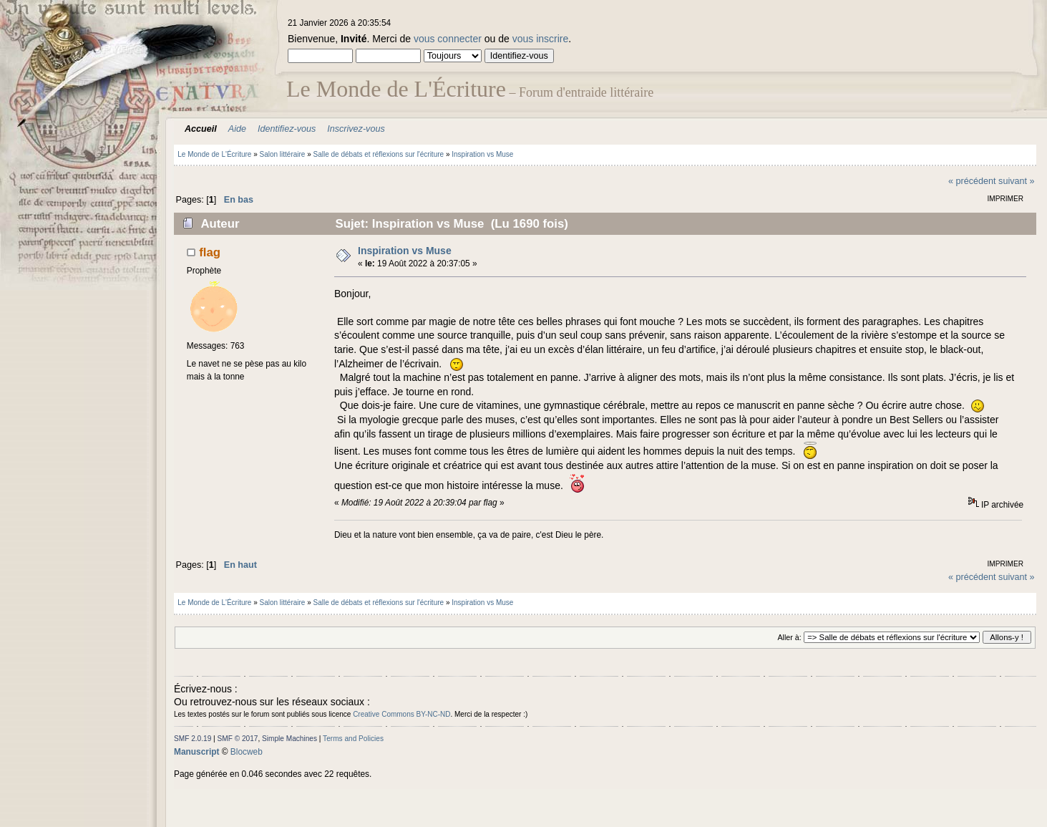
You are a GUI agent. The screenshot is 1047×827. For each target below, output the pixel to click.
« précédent (972, 181)
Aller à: (789, 637)
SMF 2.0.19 (192, 739)
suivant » (1016, 181)
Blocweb (246, 752)
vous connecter (448, 38)
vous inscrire (540, 38)
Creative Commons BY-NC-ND (401, 714)
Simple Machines (289, 739)
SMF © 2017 (238, 739)
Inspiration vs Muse (405, 250)
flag (209, 252)
